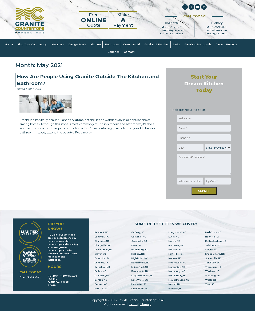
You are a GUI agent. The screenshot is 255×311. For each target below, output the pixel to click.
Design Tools (77, 44)
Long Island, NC (177, 232)
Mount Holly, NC (177, 275)
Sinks (176, 44)
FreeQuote (93, 20)
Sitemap (145, 304)
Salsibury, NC (212, 245)
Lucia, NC (173, 236)
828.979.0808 (217, 27)
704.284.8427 (172, 27)
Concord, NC (101, 262)
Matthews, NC (176, 245)
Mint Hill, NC (175, 254)
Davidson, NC (102, 275)
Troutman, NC (213, 267)
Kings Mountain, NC (142, 275)
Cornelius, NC (102, 267)
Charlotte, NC (101, 241)
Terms (133, 304)
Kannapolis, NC (140, 271)
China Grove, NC (103, 249)
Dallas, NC (100, 271)
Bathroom (112, 44)
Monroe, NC (174, 258)
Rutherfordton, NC (215, 241)
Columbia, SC (102, 258)
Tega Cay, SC (212, 262)
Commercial (131, 44)
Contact (129, 51)
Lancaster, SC (138, 284)
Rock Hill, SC (212, 236)
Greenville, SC (139, 241)
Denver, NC (100, 284)
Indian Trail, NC (139, 267)
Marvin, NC (174, 241)
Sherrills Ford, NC (215, 254)
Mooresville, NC (177, 262)
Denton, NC (100, 280)
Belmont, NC (101, 232)
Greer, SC (136, 245)
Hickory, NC (138, 254)
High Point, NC (139, 258)
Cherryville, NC (102, 245)
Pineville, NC (175, 288)
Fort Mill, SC (100, 288)
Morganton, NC (176, 267)
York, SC (209, 284)
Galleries (113, 51)
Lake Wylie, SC (139, 280)
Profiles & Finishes (156, 44)
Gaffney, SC (137, 232)
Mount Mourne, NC (178, 280)
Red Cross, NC (213, 232)
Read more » (84, 132)
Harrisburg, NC (139, 249)
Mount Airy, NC (176, 271)
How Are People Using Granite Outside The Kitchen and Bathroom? (88, 80)
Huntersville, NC (140, 262)
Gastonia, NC (138, 236)
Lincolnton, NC (139, 288)
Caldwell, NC (101, 236)
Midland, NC (175, 249)
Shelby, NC (211, 249)
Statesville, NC (213, 258)
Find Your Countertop (32, 44)
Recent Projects (226, 44)
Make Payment (123, 20)
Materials (57, 44)
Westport (210, 280)
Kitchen (95, 44)
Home (9, 44)
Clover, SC (100, 254)
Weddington (212, 275)
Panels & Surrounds (197, 44)
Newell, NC (174, 284)
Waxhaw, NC (212, 271)
